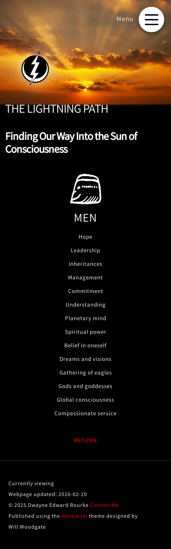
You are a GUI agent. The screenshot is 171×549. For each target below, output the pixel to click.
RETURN (85, 440)
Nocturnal (74, 515)
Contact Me (104, 504)
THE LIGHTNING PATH (56, 108)
